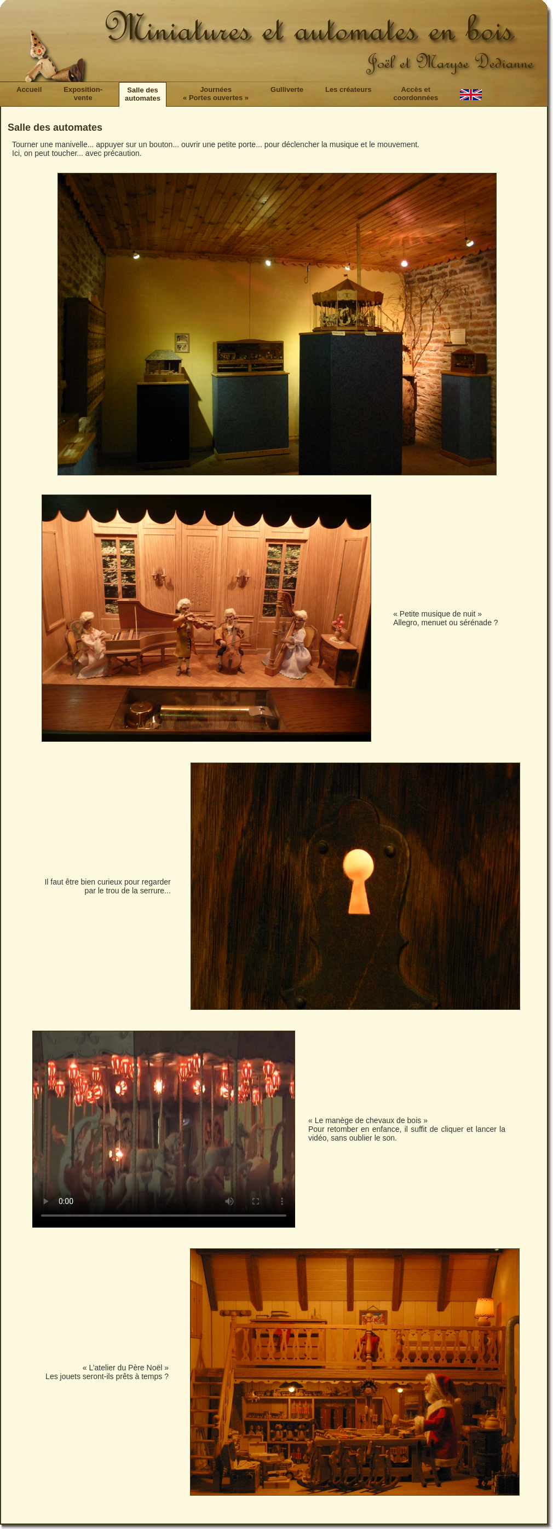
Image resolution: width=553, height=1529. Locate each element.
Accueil (29, 89)
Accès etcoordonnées (416, 93)
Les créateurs (348, 89)
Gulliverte (286, 89)
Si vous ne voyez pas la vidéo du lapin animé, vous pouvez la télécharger (163, 1129)
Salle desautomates (142, 94)
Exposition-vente (83, 93)
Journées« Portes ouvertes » (216, 93)
